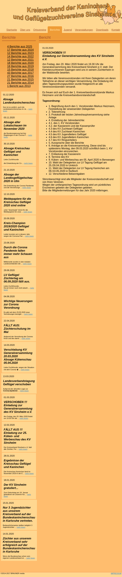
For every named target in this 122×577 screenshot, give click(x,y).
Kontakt (116, 30)
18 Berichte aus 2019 (20, 66)
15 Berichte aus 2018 (20, 69)
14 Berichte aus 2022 (20, 56)
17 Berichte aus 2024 (20, 49)
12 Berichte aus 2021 (20, 59)
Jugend (68, 30)
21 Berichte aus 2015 (20, 79)
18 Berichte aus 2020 (20, 63)
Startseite (11, 30)
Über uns (25, 30)
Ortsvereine (39, 30)
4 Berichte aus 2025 (19, 46)
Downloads (102, 30)
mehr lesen (28, 163)
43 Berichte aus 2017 (20, 72)
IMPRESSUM (116, 573)
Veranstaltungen (84, 30)
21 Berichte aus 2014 (20, 82)
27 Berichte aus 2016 (20, 76)
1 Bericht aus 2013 (19, 86)
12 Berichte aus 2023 (20, 53)
